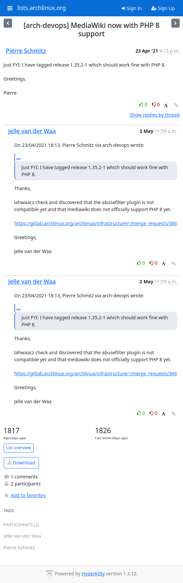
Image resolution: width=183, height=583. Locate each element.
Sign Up (163, 8)
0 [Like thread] (143, 104)
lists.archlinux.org (41, 8)
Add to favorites (25, 495)
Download (21, 462)
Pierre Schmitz (26, 51)
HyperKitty (93, 573)
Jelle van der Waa (32, 131)
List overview (18, 447)
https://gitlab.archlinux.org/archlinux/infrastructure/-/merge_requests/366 (95, 223)
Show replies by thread (154, 115)
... (18, 157)
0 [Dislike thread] (156, 104)
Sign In (132, 8)
